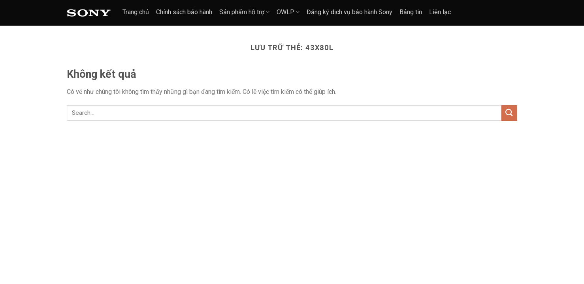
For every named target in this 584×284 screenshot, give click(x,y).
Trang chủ (135, 12)
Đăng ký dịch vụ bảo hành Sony (349, 12)
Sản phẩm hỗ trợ (244, 12)
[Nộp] (509, 113)
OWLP (288, 12)
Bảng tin (410, 12)
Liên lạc (440, 12)
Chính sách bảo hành (184, 12)
